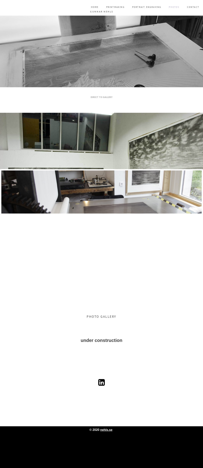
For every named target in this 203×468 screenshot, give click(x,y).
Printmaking (115, 7)
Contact (193, 7)
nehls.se (106, 429)
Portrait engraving (146, 7)
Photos (174, 7)
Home (95, 7)
